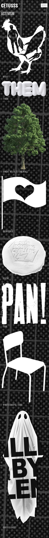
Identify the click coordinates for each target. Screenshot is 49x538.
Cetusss (9, 5)
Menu (44, 5)
